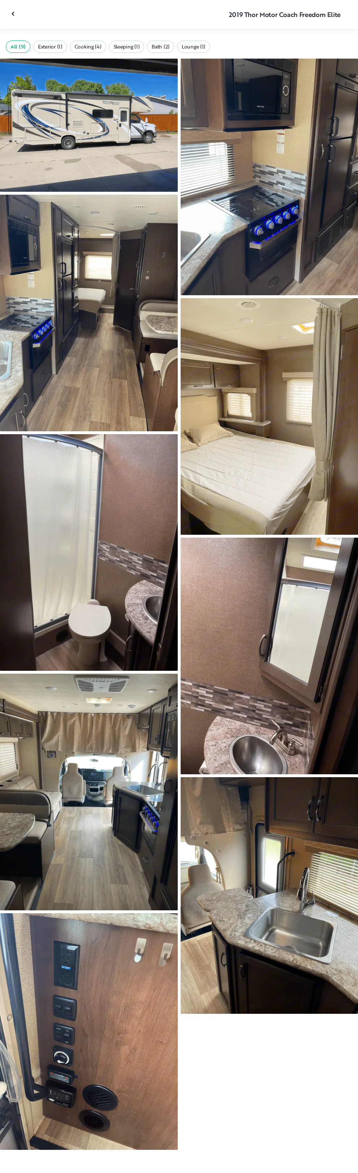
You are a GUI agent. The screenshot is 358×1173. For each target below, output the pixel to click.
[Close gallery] (14, 14)
